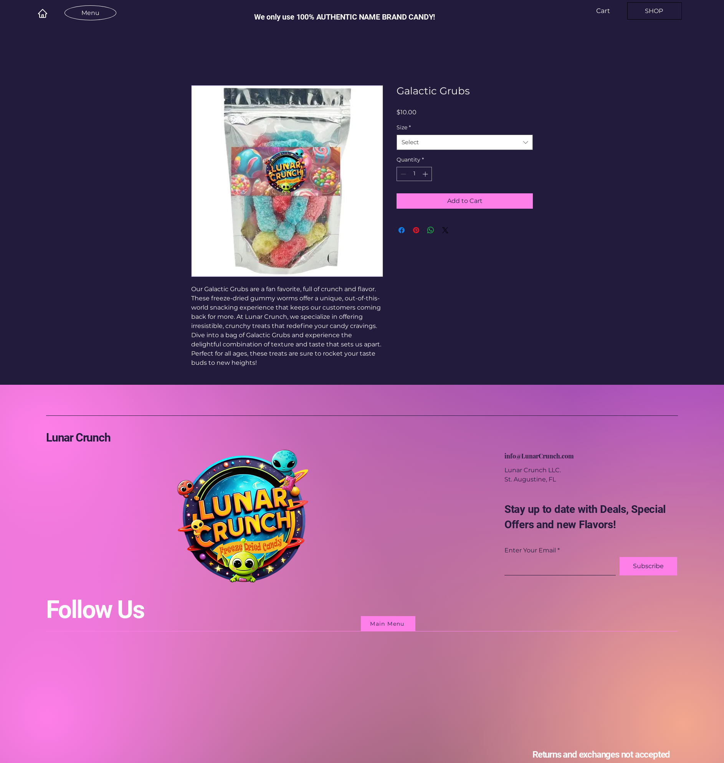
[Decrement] (402, 174)
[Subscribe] (648, 566)
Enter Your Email (530, 550)
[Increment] (426, 174)
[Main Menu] (388, 623)
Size (404, 127)
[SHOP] (654, 11)
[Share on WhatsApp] (430, 230)
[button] (608, 11)
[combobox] (465, 142)
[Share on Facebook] (401, 230)
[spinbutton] (414, 174)
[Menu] (90, 12)
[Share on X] (445, 230)
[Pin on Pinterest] (416, 230)
